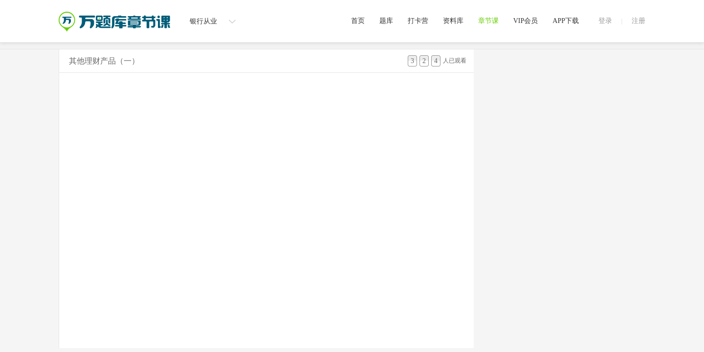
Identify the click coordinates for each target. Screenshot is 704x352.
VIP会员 (525, 20)
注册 (638, 20)
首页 (358, 20)
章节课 (488, 20)
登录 (605, 20)
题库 (386, 20)
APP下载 (565, 20)
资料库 (453, 20)
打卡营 (418, 20)
